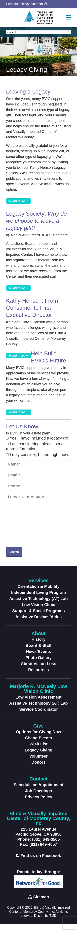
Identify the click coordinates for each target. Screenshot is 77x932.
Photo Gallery (38, 665)
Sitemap (41, 905)
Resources (38, 678)
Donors (39, 770)
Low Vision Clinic (38, 613)
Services (38, 588)
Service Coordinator (38, 717)
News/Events (38, 659)
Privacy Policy (38, 805)
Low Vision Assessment (39, 705)
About (38, 641)
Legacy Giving (38, 758)
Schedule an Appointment (26, 4)
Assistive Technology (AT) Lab (38, 606)
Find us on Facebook (41, 863)
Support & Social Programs (38, 619)
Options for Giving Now (38, 740)
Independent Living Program (38, 600)
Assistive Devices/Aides (38, 625)
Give (38, 734)
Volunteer (38, 764)
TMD (52, 924)
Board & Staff (39, 653)
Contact (38, 787)
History (38, 647)
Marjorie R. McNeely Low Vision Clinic (38, 697)
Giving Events (38, 746)
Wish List (38, 752)
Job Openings (38, 799)
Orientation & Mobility (39, 594)
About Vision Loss (38, 672)
